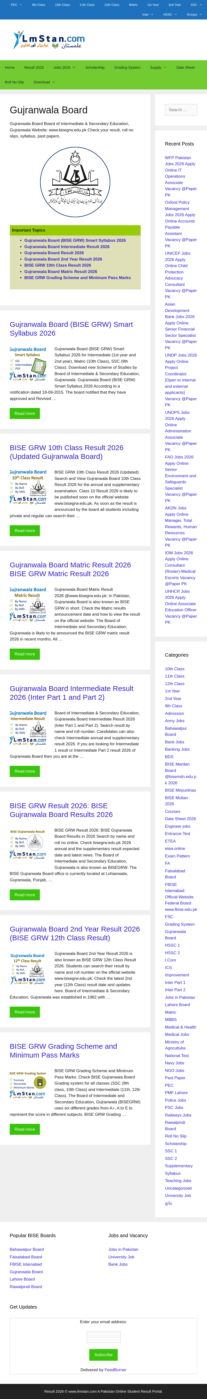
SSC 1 (171, 1151)
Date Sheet (185, 67)
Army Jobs (174, 721)
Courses (172, 811)
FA (167, 863)
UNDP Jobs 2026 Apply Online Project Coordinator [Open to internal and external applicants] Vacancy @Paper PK (181, 380)
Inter (150, 14)
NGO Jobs (174, 1070)
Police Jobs (175, 1100)
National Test (177, 1055)
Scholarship (94, 67)
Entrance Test (177, 833)
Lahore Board (177, 1004)
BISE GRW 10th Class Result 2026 (57, 265)
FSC (169, 916)
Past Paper (175, 1078)
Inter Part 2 (175, 990)
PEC (19, 5)
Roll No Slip (14, 82)
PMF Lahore (176, 1092)
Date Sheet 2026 (180, 818)
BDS (169, 757)
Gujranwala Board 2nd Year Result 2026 (63, 259)
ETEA (170, 841)
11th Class (87, 5)
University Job (178, 1195)
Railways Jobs (178, 1115)
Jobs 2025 (67, 67)
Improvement (177, 975)
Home (10, 67)
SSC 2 (171, 1158)
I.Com (170, 960)
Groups (197, 14)
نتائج (168, 1203)
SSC (199, 5)
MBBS (171, 1019)
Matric (133, 5)
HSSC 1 (172, 945)
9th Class (38, 5)
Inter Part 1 (175, 982)
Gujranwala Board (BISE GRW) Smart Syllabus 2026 (75, 240)
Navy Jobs (174, 1063)
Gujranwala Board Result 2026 (54, 253)
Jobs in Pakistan (180, 997)
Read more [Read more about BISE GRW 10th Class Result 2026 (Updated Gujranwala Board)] (25, 530)
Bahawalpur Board (27, 1249)
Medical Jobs (177, 1034)
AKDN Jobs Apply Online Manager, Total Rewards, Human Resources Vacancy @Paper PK (181, 527)
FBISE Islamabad (26, 1264)
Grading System (127, 67)
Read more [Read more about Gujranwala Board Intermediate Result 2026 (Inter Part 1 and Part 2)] (25, 771)
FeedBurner (115, 1370)
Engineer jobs (177, 826)
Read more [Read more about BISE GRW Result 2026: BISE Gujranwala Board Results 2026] (25, 895)
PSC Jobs (174, 1107)
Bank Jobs (174, 742)
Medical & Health (180, 1027)
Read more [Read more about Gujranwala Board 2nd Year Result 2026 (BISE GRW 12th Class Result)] (25, 1012)
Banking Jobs (177, 749)
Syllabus (172, 1173)
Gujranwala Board (26, 1272)
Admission (174, 713)
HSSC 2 (172, 953)
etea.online (175, 848)
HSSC (172, 14)
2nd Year (175, 5)
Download (47, 82)
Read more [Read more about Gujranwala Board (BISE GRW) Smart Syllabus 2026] (25, 413)
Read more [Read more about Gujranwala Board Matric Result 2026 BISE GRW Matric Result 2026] (25, 654)
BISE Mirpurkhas (180, 790)
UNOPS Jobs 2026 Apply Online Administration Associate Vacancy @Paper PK (181, 431)
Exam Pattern (177, 856)
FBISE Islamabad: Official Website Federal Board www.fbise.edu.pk (181, 897)
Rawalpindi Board (26, 1286)
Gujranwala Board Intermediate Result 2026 (67, 246)
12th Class (111, 5)
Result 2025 (34, 67)
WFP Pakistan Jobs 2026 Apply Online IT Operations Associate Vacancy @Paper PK (181, 176)
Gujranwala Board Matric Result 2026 (60, 271)
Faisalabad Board (26, 1257)
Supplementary (179, 1166)
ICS (168, 967)
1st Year (153, 5)
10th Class (62, 5)
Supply (160, 67)
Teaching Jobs (178, 1180)
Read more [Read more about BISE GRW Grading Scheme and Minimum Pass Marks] (25, 1129)
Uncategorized (178, 1188)
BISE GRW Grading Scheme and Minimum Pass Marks (77, 277)
